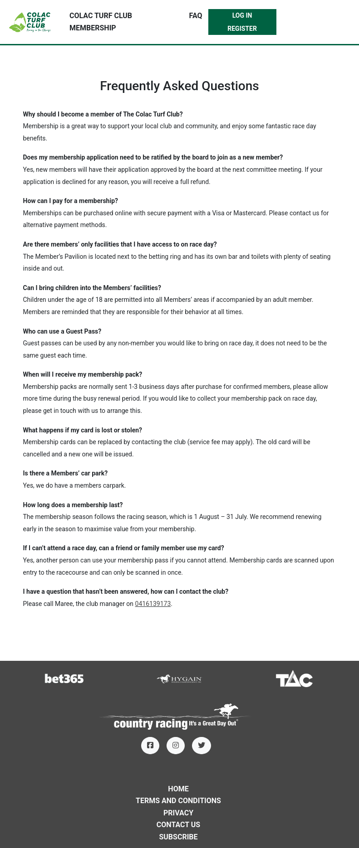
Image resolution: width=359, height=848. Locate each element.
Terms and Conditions (178, 800)
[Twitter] (201, 745)
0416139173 (153, 603)
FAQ (195, 15)
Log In (242, 15)
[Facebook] (150, 745)
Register (242, 28)
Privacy (178, 813)
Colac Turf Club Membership (100, 21)
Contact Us (178, 824)
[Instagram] (176, 745)
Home (178, 789)
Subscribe (178, 837)
